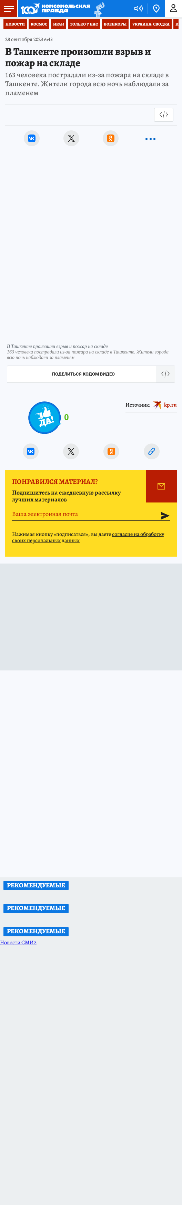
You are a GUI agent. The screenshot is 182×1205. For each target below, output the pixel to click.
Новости (15, 24)
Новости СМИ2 (18, 942)
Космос (39, 24)
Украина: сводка (151, 24)
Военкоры (115, 24)
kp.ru (170, 405)
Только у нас (84, 24)
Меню (7, 9)
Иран (58, 24)
